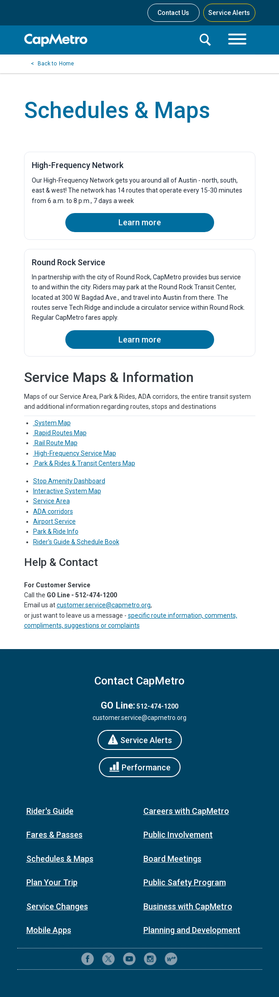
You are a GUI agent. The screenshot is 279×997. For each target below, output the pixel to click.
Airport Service (54, 521)
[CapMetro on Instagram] (150, 959)
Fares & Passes (54, 834)
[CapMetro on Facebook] (87, 959)
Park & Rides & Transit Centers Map (84, 463)
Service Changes (57, 906)
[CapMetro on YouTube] (129, 959)
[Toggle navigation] (237, 40)
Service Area (51, 501)
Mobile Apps (48, 930)
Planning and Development (191, 930)
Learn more (139, 222)
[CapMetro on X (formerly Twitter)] (108, 959)
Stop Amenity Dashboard (69, 481)
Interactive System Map (67, 491)
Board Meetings (172, 858)
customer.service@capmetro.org (104, 605)
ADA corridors (53, 511)
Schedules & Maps (59, 858)
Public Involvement (178, 834)
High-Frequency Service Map (74, 453)
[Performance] (140, 767)
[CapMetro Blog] (171, 959)
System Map (52, 423)
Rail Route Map (55, 442)
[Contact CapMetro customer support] (192, 959)
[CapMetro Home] (108, 40)
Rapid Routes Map (60, 432)
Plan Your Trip (52, 882)
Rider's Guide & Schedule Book (76, 542)
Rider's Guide (49, 811)
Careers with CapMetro (186, 811)
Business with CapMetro (187, 906)
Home (66, 63)
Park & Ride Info (55, 531)
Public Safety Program (184, 882)
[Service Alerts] (140, 740)
